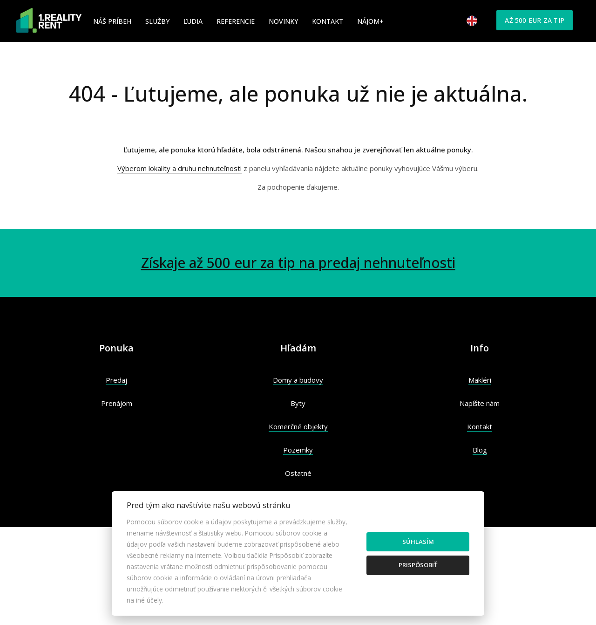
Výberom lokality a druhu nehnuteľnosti (179, 168)
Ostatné (298, 473)
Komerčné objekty (298, 426)
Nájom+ (370, 21)
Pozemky (298, 449)
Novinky (283, 21)
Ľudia (193, 21)
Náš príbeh (112, 21)
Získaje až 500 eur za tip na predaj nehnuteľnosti (298, 262)
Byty (298, 403)
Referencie (236, 21)
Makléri (479, 380)
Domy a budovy (298, 380)
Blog (480, 449)
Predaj (116, 380)
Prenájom (116, 403)
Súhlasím (418, 541)
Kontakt (327, 21)
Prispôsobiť (418, 565)
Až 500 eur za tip (534, 20)
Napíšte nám (480, 403)
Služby (157, 21)
